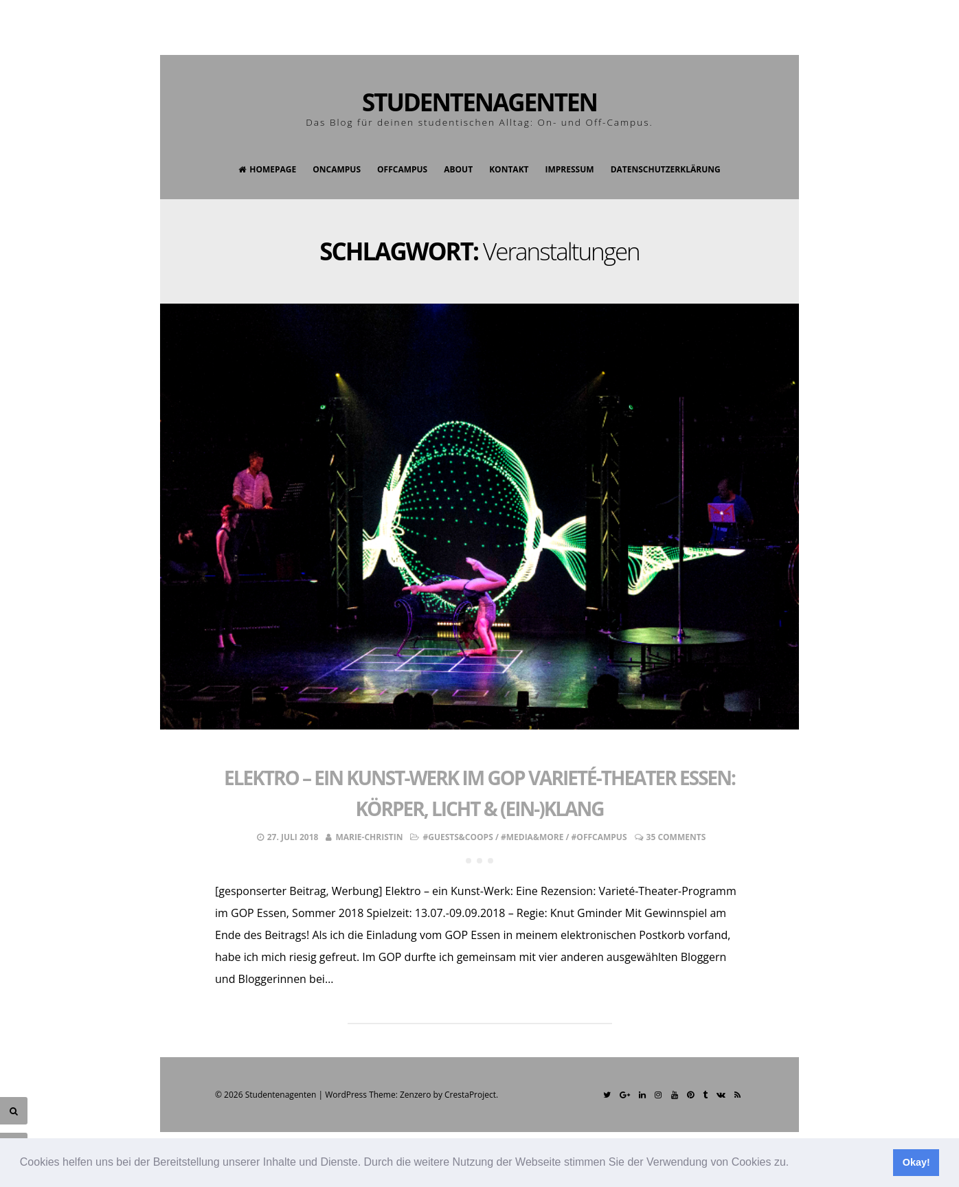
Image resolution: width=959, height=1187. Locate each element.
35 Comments (676, 837)
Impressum (569, 169)
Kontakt (508, 169)
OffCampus (402, 169)
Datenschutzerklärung (666, 169)
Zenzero (415, 1094)
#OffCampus (599, 837)
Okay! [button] (916, 1162)
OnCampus (337, 169)
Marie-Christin (369, 837)
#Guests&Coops (457, 837)
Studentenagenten (479, 102)
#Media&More (532, 837)
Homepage (267, 169)
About (458, 169)
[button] (794, 1164)
